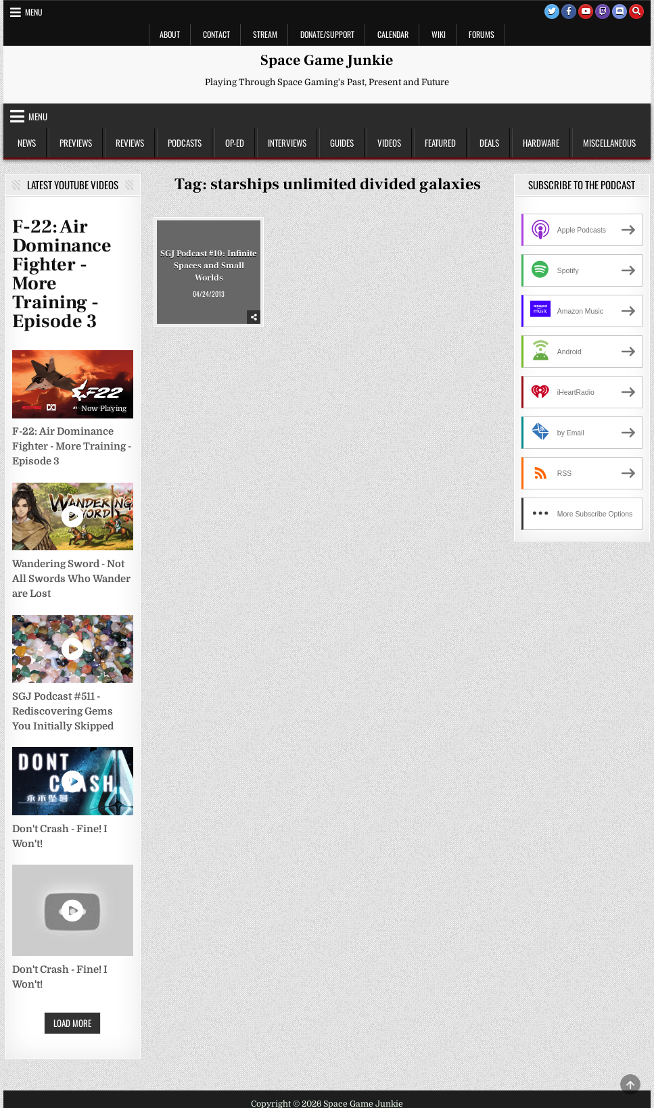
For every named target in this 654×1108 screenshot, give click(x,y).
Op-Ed (234, 142)
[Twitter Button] (551, 11)
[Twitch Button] (602, 11)
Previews (76, 142)
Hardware (541, 142)
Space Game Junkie (326, 60)
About (170, 34)
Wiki (438, 34)
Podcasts (185, 142)
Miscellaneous (609, 142)
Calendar (392, 34)
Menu (34, 12)
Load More (72, 1023)
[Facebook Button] (568, 11)
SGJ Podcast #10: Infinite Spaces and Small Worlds (208, 265)
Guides (342, 142)
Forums (481, 34)
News (27, 142)
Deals (489, 142)
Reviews (130, 142)
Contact (216, 34)
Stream (265, 34)
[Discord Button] (619, 11)
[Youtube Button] (585, 11)
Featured (440, 142)
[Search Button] (636, 11)
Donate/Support (327, 34)
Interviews (287, 142)
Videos (389, 142)
